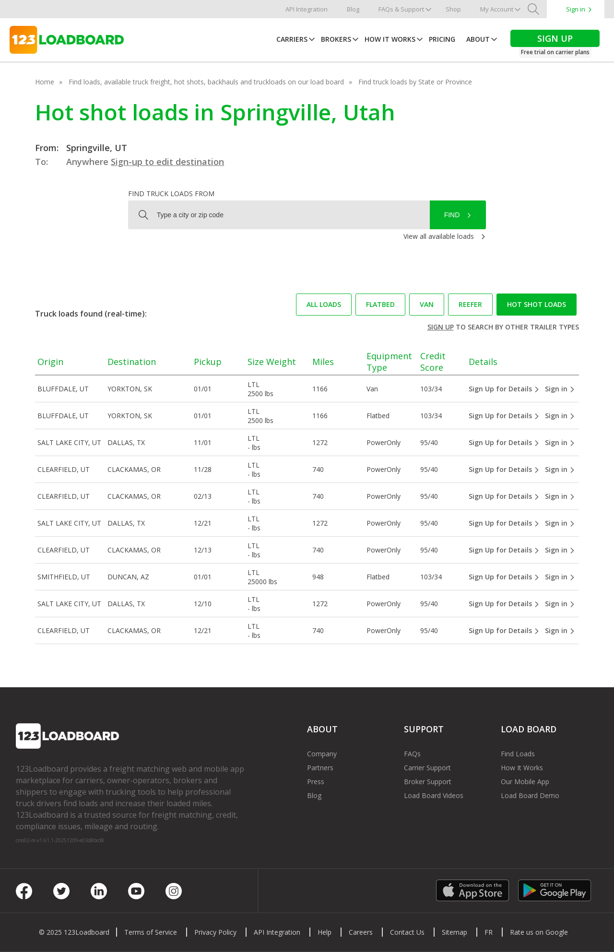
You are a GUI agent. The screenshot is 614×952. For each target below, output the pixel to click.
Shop (453, 9)
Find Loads (518, 753)
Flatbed (380, 304)
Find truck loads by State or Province (415, 81)
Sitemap (454, 932)
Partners (320, 767)
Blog (353, 9)
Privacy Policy (215, 932)
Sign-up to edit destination (167, 161)
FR (488, 932)
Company (322, 753)
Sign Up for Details (504, 388)
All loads (324, 304)
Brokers (336, 39)
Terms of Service (150, 932)
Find (452, 215)
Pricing (442, 39)
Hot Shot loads (536, 304)
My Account (496, 9)
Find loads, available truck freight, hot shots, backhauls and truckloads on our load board (206, 81)
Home (44, 81)
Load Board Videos (433, 795)
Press (315, 781)
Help (324, 932)
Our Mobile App (525, 781)
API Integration (306, 9)
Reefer (470, 304)
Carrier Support (427, 767)
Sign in (575, 9)
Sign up (440, 326)
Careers (361, 932)
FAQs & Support (401, 9)
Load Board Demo (530, 795)
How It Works (390, 39)
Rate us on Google (539, 932)
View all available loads (438, 236)
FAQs (412, 753)
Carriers (291, 39)
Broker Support (427, 781)
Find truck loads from (171, 193)
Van (427, 304)
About (478, 39)
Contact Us (407, 932)
